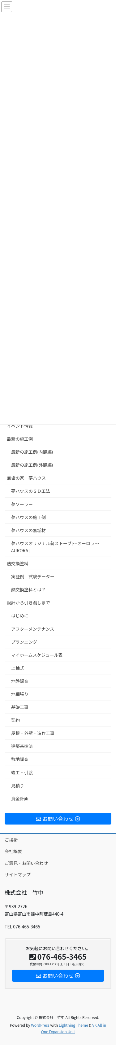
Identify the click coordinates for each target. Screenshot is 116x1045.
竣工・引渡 (22, 772)
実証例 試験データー (32, 576)
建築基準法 (22, 746)
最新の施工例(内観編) (32, 452)
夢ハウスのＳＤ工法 (30, 491)
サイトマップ (18, 874)
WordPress (40, 1025)
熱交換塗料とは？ (28, 589)
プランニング (24, 642)
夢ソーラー (22, 504)
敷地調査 (19, 759)
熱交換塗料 (17, 563)
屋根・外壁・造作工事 (32, 733)
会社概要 (13, 851)
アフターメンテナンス (32, 629)
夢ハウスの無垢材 (28, 530)
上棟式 (17, 668)
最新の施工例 (20, 439)
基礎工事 (19, 707)
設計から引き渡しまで (28, 602)
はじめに (19, 615)
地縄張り (19, 694)
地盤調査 (19, 681)
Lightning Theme (73, 1025)
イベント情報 (20, 426)
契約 (15, 720)
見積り (17, 785)
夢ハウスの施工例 (28, 517)
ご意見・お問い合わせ (26, 863)
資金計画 (19, 798)
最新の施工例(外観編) (32, 465)
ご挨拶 (11, 840)
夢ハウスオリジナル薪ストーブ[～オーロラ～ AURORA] (57, 547)
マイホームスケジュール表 (37, 655)
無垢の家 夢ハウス (26, 478)
